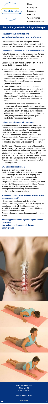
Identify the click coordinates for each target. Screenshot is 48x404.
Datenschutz (24, 400)
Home (29, 4)
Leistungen (31, 11)
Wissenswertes (33, 18)
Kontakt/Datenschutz (36, 21)
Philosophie (32, 7)
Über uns (31, 14)
